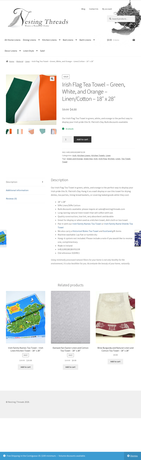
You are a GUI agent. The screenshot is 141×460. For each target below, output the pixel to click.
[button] (52, 78)
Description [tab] (11, 181)
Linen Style (28, 50)
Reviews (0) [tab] (11, 198)
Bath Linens (85, 39)
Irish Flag (103, 158)
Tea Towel (125, 158)
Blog (83, 9)
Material (19, 61)
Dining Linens (29, 39)
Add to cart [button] (26, 367)
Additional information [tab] (17, 190)
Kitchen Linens (49, 39)
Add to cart (82, 139)
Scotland (107, 231)
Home (11, 61)
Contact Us (93, 9)
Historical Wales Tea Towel (85, 231)
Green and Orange (75, 158)
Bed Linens (68, 39)
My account (107, 9)
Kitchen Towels (98, 155)
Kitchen (111, 158)
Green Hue (88, 158)
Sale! (42, 50)
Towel (64, 162)
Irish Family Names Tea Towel (86, 223)
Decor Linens (11, 50)
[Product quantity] (67, 139)
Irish (74, 155)
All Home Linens (13, 39)
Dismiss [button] (134, 455)
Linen (27, 61)
